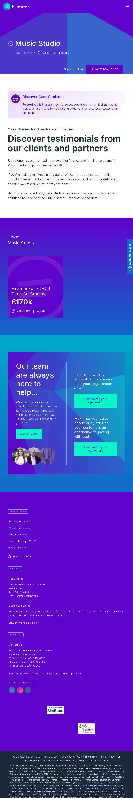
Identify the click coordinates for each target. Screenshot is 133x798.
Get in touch (29, 433)
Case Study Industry (56, 52)
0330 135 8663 (38, 662)
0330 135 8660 (45, 650)
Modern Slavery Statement (62, 760)
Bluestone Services (20, 528)
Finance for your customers (96, 449)
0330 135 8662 (36, 658)
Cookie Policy (67, 756)
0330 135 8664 (33, 665)
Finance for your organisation (96, 400)
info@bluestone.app (27, 595)
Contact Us (15, 644)
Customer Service (19, 605)
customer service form (52, 615)
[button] (128, 6)
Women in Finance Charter (94, 760)
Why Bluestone (25, 53)
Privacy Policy (106, 756)
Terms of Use (50, 756)
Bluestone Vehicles (20, 521)
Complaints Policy (29, 622)
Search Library (22, 540)
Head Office (16, 578)
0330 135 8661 (29, 654)
